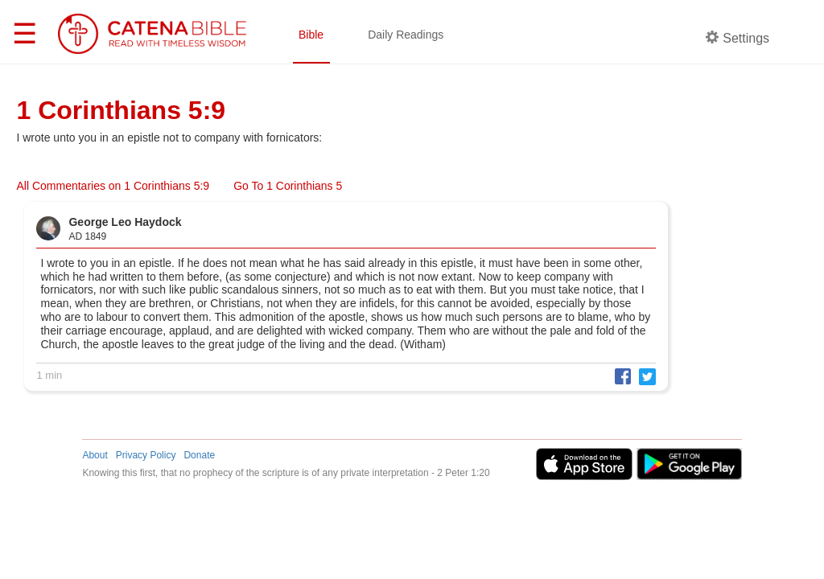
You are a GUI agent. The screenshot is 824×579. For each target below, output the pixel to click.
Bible (311, 34)
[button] (619, 375)
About (94, 455)
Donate (199, 455)
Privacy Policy (146, 455)
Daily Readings (405, 34)
